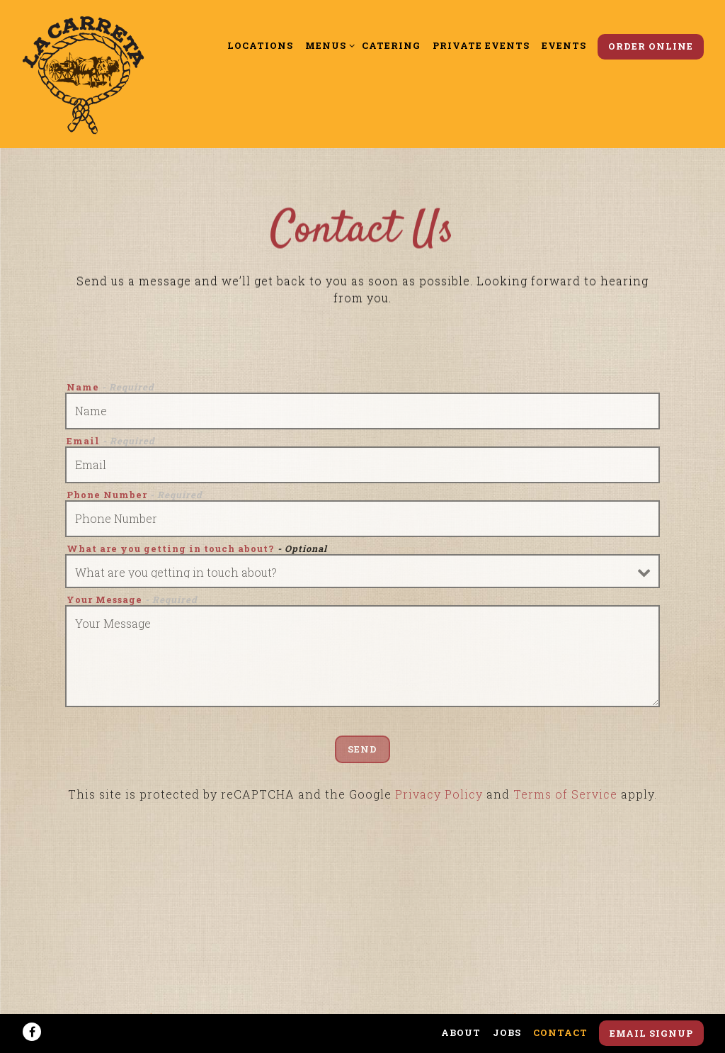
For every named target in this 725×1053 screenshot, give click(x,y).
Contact (560, 1032)
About (461, 1032)
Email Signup (651, 1033)
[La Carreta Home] (83, 73)
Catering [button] (391, 45)
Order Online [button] (650, 46)
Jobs (507, 1032)
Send (362, 752)
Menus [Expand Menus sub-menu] (327, 44)
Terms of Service (565, 796)
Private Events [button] (481, 45)
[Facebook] (32, 1032)
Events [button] (564, 45)
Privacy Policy (439, 796)
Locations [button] (260, 45)
